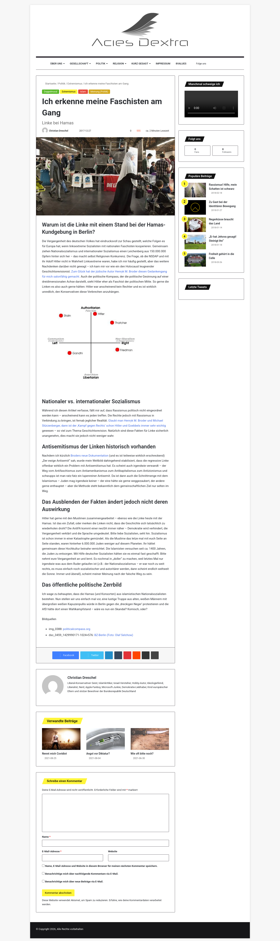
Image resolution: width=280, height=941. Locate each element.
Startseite (49, 83)
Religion (118, 63)
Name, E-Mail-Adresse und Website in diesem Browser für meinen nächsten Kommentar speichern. (101, 866)
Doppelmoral (50, 91)
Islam (83, 91)
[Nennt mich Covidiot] (61, 739)
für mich (47, 276)
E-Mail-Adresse (51, 851)
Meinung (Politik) (99, 91)
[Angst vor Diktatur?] (105, 739)
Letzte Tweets (197, 287)
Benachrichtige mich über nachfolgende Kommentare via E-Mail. (81, 873)
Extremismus (74, 83)
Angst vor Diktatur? (98, 753)
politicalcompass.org (76, 629)
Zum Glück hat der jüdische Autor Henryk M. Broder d (105, 271)
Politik (100, 63)
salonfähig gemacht (66, 276)
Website (112, 851)
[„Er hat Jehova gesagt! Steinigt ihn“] (195, 242)
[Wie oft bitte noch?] (150, 739)
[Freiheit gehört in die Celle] (195, 259)
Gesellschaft (79, 63)
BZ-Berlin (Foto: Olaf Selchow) (113, 635)
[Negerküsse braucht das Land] (195, 224)
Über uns (56, 63)
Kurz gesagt (139, 63)
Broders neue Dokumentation (89, 455)
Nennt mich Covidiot (54, 753)
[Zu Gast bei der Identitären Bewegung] (195, 207)
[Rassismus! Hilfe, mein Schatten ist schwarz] (195, 190)
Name (46, 836)
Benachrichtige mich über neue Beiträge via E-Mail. (74, 881)
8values (181, 63)
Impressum (163, 63)
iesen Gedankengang (153, 271)
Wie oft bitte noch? (142, 753)
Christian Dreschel (58, 130)
